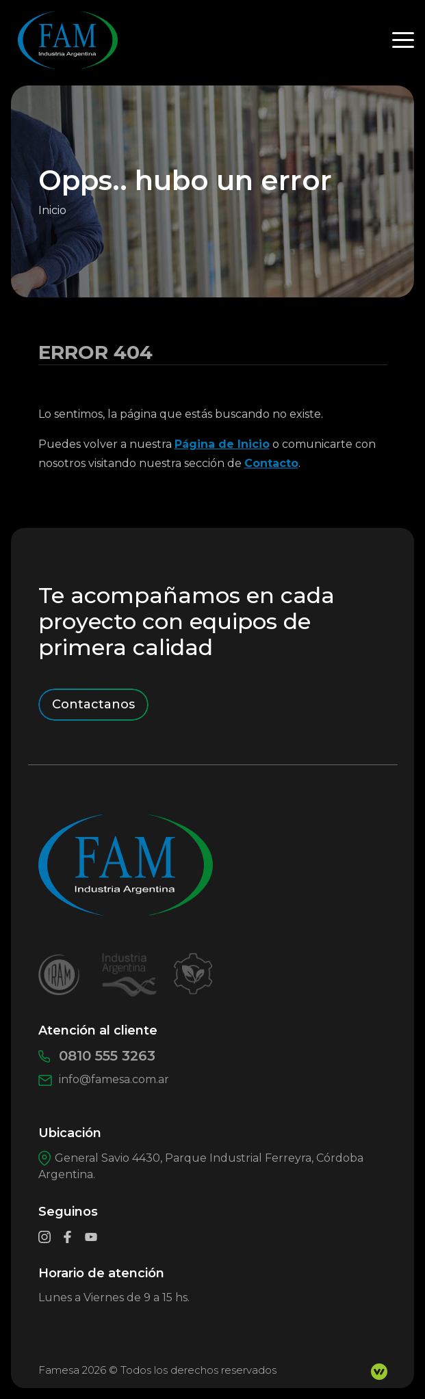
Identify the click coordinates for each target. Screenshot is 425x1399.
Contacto (271, 463)
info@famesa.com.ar (104, 1079)
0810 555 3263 (96, 1056)
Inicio (52, 210)
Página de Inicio (222, 444)
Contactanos (93, 704)
